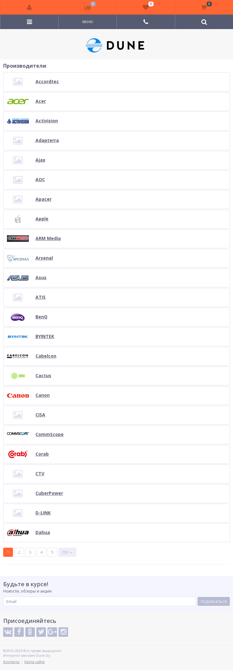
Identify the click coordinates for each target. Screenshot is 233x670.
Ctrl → (67, 552)
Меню (87, 22)
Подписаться (214, 601)
